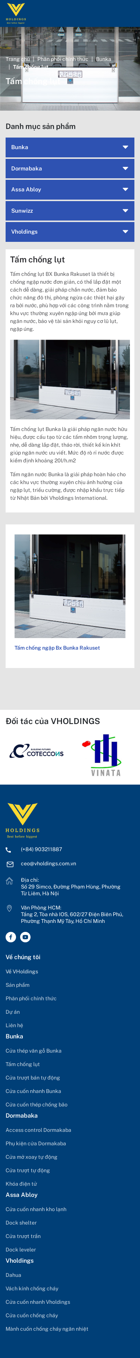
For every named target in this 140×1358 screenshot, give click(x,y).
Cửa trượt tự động (28, 1170)
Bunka (103, 59)
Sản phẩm (17, 985)
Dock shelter (21, 1223)
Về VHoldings (22, 971)
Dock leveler (21, 1250)
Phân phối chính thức (62, 59)
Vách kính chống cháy (32, 1288)
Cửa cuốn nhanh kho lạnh (36, 1209)
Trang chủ (18, 59)
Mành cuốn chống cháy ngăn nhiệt (47, 1329)
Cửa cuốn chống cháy (32, 1315)
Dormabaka (26, 168)
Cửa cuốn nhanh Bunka (33, 1091)
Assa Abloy (26, 189)
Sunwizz (22, 210)
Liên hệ (14, 1025)
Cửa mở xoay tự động (31, 1157)
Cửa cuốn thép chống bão (37, 1105)
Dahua (13, 1275)
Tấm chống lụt (23, 1064)
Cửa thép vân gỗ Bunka (34, 1051)
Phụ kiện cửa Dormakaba (36, 1143)
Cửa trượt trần (23, 1236)
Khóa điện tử (21, 1184)
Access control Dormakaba (38, 1130)
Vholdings (24, 231)
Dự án (13, 1012)
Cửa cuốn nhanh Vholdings (38, 1302)
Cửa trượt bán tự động (33, 1078)
